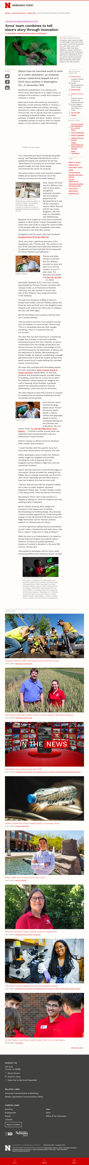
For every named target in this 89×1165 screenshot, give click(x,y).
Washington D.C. (74, 193)
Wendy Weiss (73, 167)
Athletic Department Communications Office (24, 1097)
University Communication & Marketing (21, 1093)
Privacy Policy (52, 1149)
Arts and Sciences (74, 172)
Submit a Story (14, 1077)
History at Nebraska (77, 132)
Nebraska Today (22, 5)
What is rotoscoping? (75, 152)
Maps (48, 1109)
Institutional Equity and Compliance (22, 1149)
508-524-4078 (75, 89)
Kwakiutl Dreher (74, 165)
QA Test (61, 1147)
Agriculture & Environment (23, 663)
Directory (9, 1109)
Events (8, 1116)
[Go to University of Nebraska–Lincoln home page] (8, 5)
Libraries (8, 1120)
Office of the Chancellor (56, 1116)
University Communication (19, 13)
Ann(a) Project (73, 188)
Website (73, 115)
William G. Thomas (75, 162)
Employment (10, 1113)
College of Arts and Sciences (77, 139)
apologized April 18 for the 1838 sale (33, 237)
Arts (34, 772)
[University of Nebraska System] (22, 1134)
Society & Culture (75, 772)
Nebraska (7, 13)
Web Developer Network (50, 1147)
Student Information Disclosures (21, 1151)
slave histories (73, 191)
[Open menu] (15, 1161)
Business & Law (41, 772)
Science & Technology (62, 772)
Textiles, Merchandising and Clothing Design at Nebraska (77, 145)
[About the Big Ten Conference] (8, 1133)
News (48, 1113)
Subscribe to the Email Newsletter (22, 1080)
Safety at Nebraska (62, 1149)
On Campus (50, 772)
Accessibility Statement (70, 1147)
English (71, 170)
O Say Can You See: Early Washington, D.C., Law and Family (77, 127)
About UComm (14, 1073)
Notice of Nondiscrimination (40, 1149)
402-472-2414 (75, 112)
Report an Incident (13, 1124)
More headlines (77, 1048)
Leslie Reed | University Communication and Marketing (26, 33)
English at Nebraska (77, 135)
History (80, 167)
